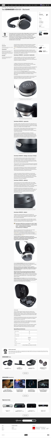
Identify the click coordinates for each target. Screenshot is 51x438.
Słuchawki (15, 47)
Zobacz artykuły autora (12, 353)
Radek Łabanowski (4, 36)
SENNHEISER (41, 14)
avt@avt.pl (47, 428)
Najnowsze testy (6, 400)
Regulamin (13, 427)
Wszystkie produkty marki (41, 15)
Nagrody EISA (43, 5)
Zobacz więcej (25, 395)
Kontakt (3, 427)
